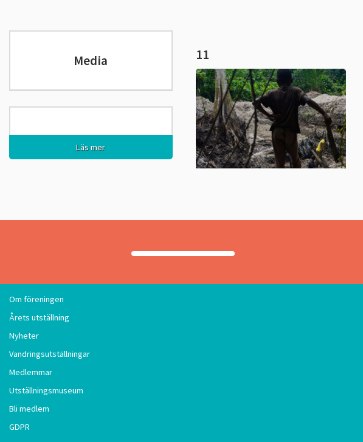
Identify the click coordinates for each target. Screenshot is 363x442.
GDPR (19, 426)
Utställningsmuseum (46, 390)
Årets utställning (39, 317)
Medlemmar (30, 372)
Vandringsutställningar (49, 353)
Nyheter (24, 335)
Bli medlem (29, 408)
